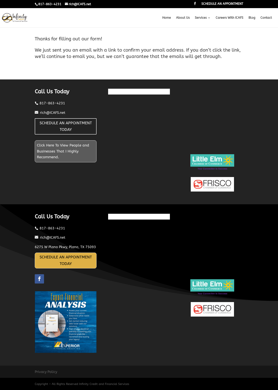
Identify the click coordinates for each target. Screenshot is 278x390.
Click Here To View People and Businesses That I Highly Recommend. (63, 151)
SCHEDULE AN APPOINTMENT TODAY (66, 126)
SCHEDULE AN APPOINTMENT (222, 4)
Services (201, 18)
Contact (266, 18)
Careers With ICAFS (229, 18)
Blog (251, 18)
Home (166, 18)
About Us (183, 18)
